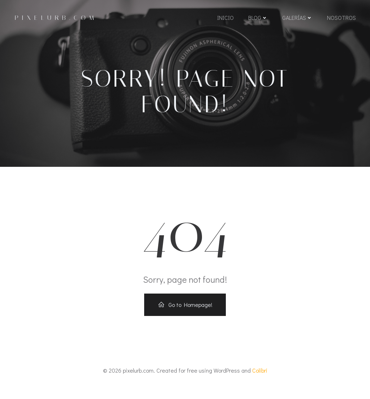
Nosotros (341, 19)
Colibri (259, 378)
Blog (257, 19)
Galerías (297, 19)
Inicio (225, 19)
